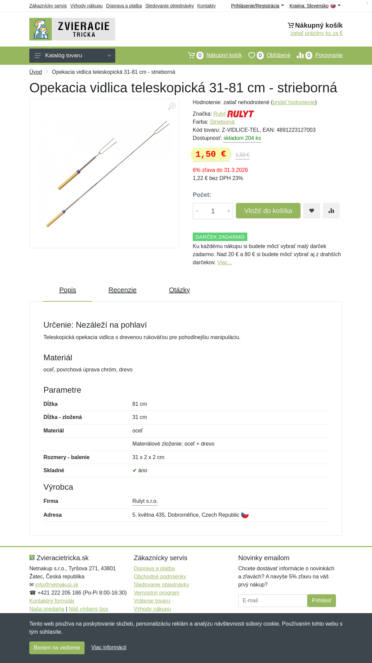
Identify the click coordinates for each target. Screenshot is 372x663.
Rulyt (219, 114)
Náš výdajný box (88, 609)
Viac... (224, 262)
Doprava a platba (124, 5)
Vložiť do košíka (268, 210)
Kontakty (206, 5)
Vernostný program (156, 593)
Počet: (202, 194)
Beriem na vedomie (57, 648)
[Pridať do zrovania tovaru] (331, 210)
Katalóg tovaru (73, 55)
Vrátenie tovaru (152, 601)
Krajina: (314, 5)
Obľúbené (266, 55)
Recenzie (122, 290)
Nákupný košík (212, 55)
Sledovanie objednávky (169, 5)
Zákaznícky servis (48, 5)
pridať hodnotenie (294, 102)
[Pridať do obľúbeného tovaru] (311, 210)
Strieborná (222, 122)
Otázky (179, 290)
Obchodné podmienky (160, 576)
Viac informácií (109, 647)
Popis (67, 290)
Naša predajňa (46, 609)
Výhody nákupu (86, 5)
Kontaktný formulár (51, 601)
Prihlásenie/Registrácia (257, 5)
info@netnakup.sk (56, 584)
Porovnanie (316, 55)
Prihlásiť (321, 600)
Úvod (35, 72)
